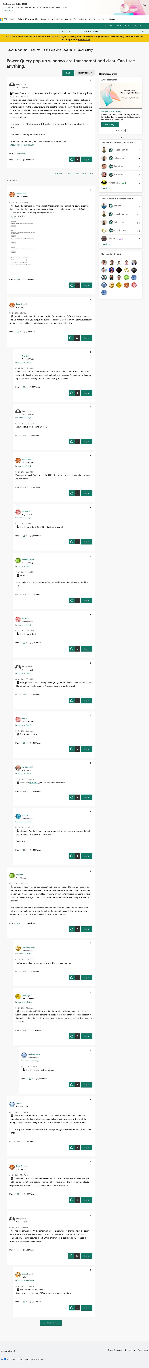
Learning (101, 19)
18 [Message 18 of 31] (30, 1078)
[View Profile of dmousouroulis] (28, 947)
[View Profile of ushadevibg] (21, 193)
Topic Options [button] (84, 72)
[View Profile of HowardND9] (27, 459)
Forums (44, 19)
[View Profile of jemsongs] (26, 995)
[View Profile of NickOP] (25, 355)
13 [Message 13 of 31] (24, 1302)
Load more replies (51, 1323)
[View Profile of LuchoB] (25, 815)
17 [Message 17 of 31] (24, 1030)
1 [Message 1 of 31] (17, 160)
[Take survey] (110, 124)
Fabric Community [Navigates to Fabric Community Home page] (28, 19)
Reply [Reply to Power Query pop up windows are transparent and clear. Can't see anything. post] (86, 159)
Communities (79, 19)
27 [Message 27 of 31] (24, 535)
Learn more (8, 10)
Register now (84, 39)
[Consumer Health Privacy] (34, 1359)
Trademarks (143, 1350)
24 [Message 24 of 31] (24, 694)
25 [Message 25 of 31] (24, 642)
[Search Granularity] (71, 31)
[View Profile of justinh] (25, 766)
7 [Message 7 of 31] (17, 1250)
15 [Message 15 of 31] (18, 1141)
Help (127, 25)
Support (112, 19)
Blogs (91, 19)
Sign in (118, 25)
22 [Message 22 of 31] (24, 791)
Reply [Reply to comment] (86, 285)
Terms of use (130, 1350)
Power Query (85, 50)
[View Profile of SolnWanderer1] (28, 559)
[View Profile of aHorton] (19, 874)
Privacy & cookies (115, 1350)
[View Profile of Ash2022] (25, 718)
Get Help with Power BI (58, 50)
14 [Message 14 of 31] (18, 1194)
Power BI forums (17, 50)
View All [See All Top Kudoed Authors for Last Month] (105, 244)
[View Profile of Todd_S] (19, 303)
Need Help (21, 153)
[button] (68, 73)
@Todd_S (33, 782)
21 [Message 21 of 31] (24, 850)
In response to (23, 362)
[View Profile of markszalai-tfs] (34, 1054)
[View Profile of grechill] (25, 1273)
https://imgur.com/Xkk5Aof (21, 144)
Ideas (67, 19)
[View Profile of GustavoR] (26, 511)
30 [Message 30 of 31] (24, 387)
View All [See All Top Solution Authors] (105, 188)
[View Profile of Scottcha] (25, 618)
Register (108, 25)
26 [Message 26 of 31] (24, 594)
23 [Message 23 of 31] (24, 743)
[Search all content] (114, 31)
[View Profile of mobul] (18, 1103)
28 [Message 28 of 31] (24, 487)
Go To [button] (136, 26)
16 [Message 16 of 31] (18, 923)
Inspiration (56, 19)
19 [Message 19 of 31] (24, 971)
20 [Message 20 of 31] (18, 332)
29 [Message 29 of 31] (24, 435)
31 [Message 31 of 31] (18, 279)
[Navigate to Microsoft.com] (7, 19)
